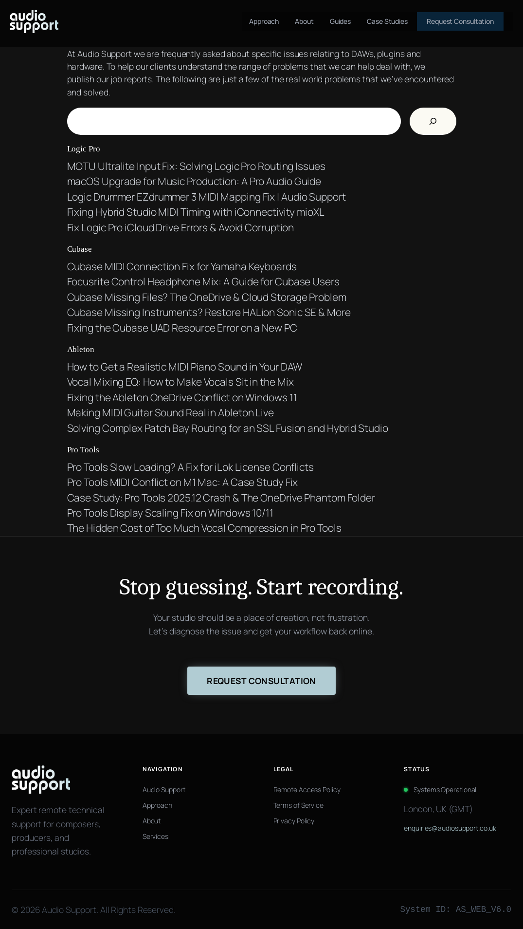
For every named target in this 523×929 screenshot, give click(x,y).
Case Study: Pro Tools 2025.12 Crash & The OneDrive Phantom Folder (221, 497)
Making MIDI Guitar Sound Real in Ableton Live (170, 412)
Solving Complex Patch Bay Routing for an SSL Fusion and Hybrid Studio (227, 428)
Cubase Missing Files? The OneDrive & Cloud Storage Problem (206, 297)
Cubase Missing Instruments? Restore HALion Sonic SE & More (209, 312)
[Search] (433, 121)
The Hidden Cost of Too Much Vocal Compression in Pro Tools (204, 528)
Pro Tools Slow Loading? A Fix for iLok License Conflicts (190, 467)
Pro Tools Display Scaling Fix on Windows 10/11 (170, 513)
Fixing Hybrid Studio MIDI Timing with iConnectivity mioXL (196, 212)
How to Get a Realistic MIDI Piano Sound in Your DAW (185, 366)
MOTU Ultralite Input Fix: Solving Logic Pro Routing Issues (196, 166)
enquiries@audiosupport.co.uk (450, 828)
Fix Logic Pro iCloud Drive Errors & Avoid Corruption (180, 227)
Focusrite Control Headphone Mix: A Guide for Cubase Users (203, 281)
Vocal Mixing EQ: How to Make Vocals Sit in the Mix (180, 382)
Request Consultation (261, 681)
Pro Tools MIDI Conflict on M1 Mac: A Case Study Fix (182, 482)
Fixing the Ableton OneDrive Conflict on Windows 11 (182, 397)
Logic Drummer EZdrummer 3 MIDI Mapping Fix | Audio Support (206, 197)
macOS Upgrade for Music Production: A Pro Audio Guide (194, 181)
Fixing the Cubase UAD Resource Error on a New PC (182, 327)
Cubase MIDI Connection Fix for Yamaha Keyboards (182, 266)
